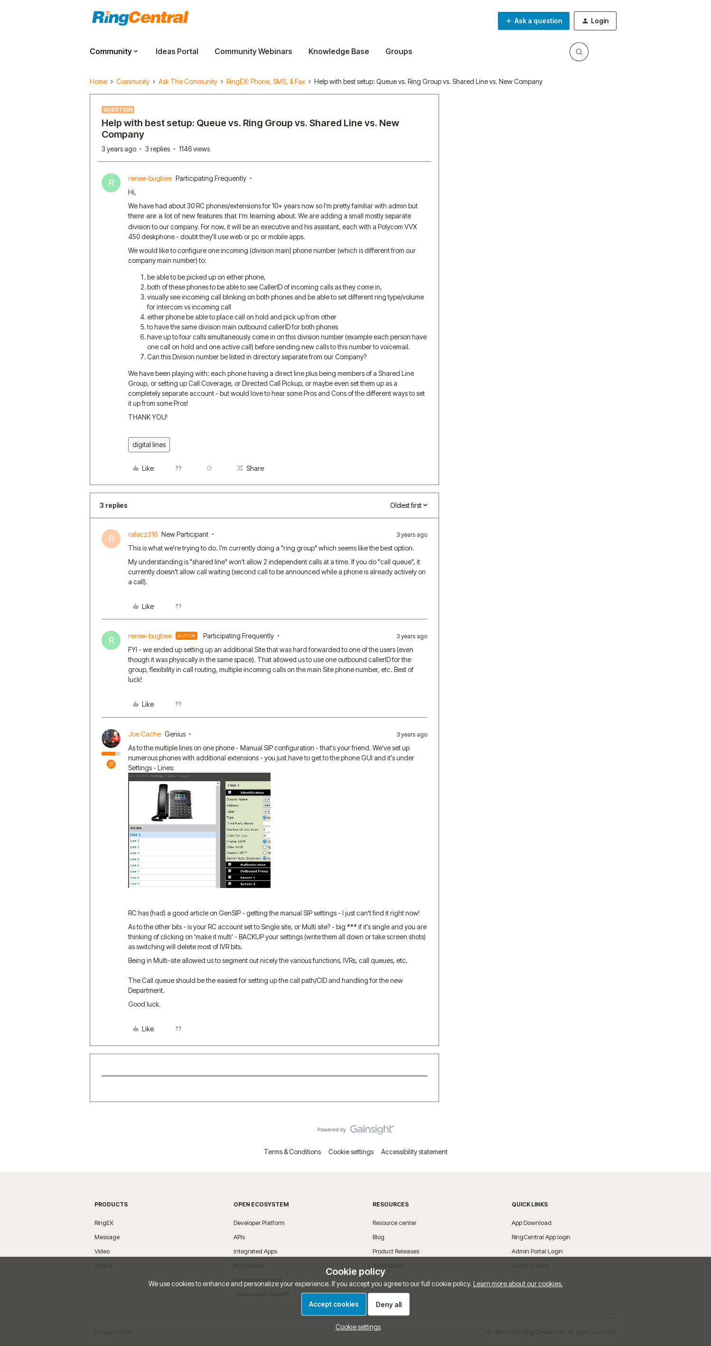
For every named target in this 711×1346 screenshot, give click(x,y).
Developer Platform (259, 1222)
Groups (398, 51)
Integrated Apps (255, 1251)
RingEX (103, 1222)
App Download (532, 1222)
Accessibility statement (414, 1152)
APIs (239, 1237)
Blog (378, 1237)
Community (133, 81)
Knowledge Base (339, 51)
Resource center (394, 1222)
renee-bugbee (150, 178)
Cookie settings (351, 1152)
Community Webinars (253, 51)
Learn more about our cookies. (518, 1284)
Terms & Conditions (292, 1152)
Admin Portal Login (537, 1251)
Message (107, 1237)
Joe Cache (144, 734)
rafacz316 (143, 534)
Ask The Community (188, 81)
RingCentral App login (541, 1237)
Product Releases (396, 1251)
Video (102, 1251)
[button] (533, 20)
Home (98, 81)
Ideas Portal (177, 51)
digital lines (149, 444)
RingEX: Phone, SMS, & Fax (265, 81)
